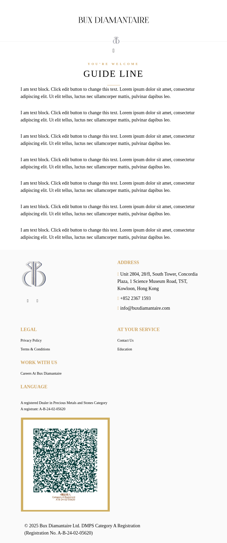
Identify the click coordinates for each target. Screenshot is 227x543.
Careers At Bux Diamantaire (41, 373)
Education (125, 349)
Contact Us (126, 340)
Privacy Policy (31, 340)
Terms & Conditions (35, 349)
